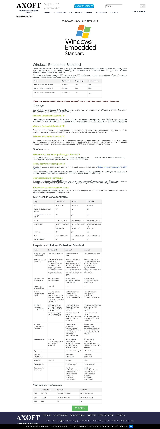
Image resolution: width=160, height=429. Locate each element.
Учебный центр (101, 12)
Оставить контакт (84, 6)
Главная (47, 12)
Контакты (114, 12)
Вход (134, 11)
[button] (80, 408)
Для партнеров (75, 12)
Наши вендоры (60, 12)
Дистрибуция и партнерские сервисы (28, 423)
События (88, 12)
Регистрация (141, 11)
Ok (131, 426)
